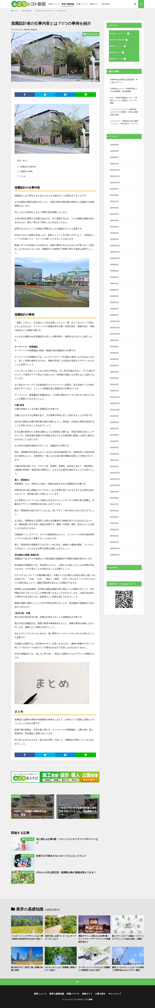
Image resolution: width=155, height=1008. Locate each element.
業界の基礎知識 (68, 4)
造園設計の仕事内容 (26, 166)
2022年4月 (114, 447)
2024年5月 (114, 290)
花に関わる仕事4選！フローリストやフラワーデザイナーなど (67, 841)
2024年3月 (114, 302)
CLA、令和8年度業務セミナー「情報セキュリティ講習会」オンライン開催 (124, 100)
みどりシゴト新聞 (85, 999)
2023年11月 (115, 327)
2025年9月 (114, 189)
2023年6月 (114, 359)
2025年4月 (114, 220)
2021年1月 (114, 542)
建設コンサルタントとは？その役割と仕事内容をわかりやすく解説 (128, 968)
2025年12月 (115, 170)
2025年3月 (114, 227)
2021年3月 (114, 529)
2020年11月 (115, 555)
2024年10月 (115, 258)
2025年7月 (114, 201)
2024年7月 (114, 277)
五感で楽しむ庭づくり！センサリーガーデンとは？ (60, 937)
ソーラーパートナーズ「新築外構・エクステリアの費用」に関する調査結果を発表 (124, 112)
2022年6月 (114, 435)
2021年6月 (114, 511)
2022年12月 (115, 397)
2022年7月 (114, 428)
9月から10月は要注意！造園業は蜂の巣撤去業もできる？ (66, 872)
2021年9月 (114, 492)
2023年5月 (114, 365)
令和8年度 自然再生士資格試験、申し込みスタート (124, 80)
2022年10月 (115, 410)
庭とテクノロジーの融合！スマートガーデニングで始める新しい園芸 (128, 937)
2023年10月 (115, 334)
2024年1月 (114, 315)
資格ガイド (94, 4)
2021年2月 (114, 536)
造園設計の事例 (24, 171)
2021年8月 (114, 498)
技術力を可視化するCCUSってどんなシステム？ (61, 855)
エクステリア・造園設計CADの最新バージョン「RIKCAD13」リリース (124, 122)
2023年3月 (114, 378)
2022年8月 (114, 422)
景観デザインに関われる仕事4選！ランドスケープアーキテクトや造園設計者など (94, 939)
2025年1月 (114, 239)
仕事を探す (105, 4)
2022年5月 (114, 441)
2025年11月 (115, 176)
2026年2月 (114, 157)
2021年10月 (115, 485)
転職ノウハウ (82, 4)
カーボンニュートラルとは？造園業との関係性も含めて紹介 (94, 968)
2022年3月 (114, 454)
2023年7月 (114, 353)
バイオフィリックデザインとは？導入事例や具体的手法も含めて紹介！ (27, 937)
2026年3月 (114, 151)
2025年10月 (115, 182)
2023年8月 (114, 346)
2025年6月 (114, 208)
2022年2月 (114, 460)
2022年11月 (115, 403)
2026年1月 (114, 164)
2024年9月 (114, 264)
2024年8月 (114, 271)
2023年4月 (114, 372)
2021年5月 (114, 517)
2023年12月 (115, 321)
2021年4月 (114, 523)
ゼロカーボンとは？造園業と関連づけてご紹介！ (60, 968)
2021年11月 (115, 479)
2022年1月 (114, 466)
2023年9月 (114, 340)
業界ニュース (54, 4)
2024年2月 (114, 309)
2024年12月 (115, 246)
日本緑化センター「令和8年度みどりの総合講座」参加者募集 (123, 89)
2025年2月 (114, 233)
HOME (15, 11)
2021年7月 (114, 504)
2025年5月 (114, 214)
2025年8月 (114, 195)
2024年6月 (114, 283)
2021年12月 (115, 473)
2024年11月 (115, 252)
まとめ (21, 176)
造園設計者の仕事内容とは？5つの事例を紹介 (51, 11)
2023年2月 (114, 384)
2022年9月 (114, 416)
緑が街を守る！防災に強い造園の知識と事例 (27, 968)
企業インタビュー (120, 33)
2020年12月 (115, 548)
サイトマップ (114, 993)
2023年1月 (114, 391)
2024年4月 (114, 296)
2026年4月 (114, 145)
